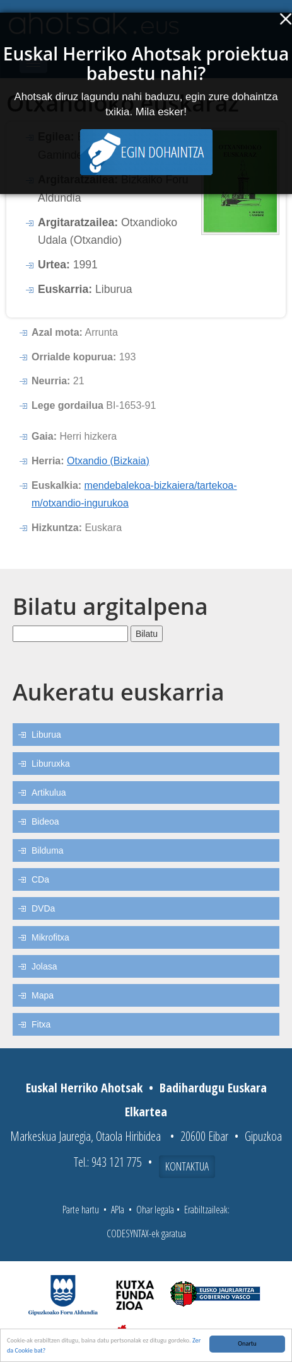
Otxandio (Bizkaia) (108, 460)
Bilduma (48, 850)
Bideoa (45, 821)
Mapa (43, 995)
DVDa (43, 908)
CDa (40, 879)
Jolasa (44, 966)
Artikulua (49, 792)
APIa (117, 1209)
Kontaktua (187, 1166)
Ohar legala (155, 1209)
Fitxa (41, 1024)
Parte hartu (80, 1209)
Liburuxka (51, 763)
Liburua (46, 735)
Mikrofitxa (50, 937)
